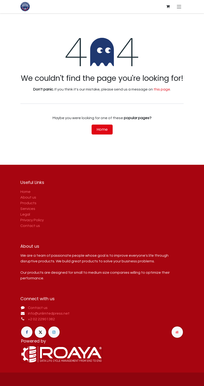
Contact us (30, 226)
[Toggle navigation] (179, 6)
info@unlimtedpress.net (49, 313)
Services (27, 209)
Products (28, 203)
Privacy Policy (32, 220)
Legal (25, 214)
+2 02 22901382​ (41, 319)
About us (28, 197)
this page (162, 89)
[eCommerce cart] (168, 6)
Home (102, 129)
